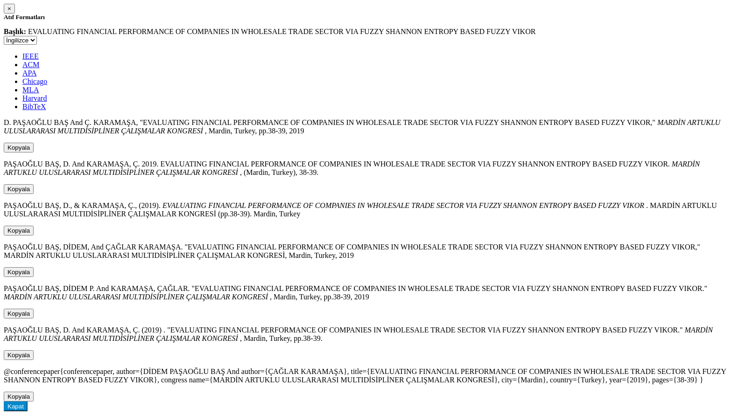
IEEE (30, 56)
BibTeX (34, 107)
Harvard (34, 98)
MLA (30, 90)
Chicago (34, 81)
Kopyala (18, 147)
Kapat (15, 406)
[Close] (9, 9)
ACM (30, 65)
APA (29, 73)
